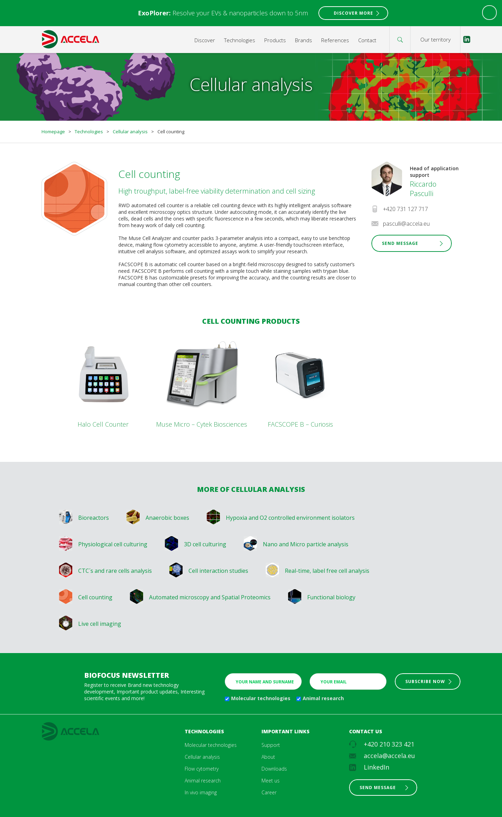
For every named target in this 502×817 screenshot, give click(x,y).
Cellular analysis (130, 131)
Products (275, 40)
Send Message (400, 243)
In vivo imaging (201, 792)
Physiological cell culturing (112, 544)
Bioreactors (93, 518)
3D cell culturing (205, 544)
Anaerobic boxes (167, 518)
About (268, 757)
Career (268, 792)
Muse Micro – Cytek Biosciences (201, 424)
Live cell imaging (99, 624)
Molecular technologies (260, 698)
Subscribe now (425, 681)
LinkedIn (376, 767)
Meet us (270, 780)
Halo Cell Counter (102, 424)
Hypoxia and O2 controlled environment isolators (290, 518)
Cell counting (95, 597)
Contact (367, 40)
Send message (378, 787)
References (335, 40)
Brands (303, 40)
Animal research (323, 698)
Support (270, 745)
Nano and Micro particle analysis (305, 544)
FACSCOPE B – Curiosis (300, 424)
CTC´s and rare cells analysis (115, 571)
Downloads (274, 768)
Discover (204, 40)
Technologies (239, 40)
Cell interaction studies (218, 571)
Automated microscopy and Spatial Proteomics (210, 597)
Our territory (435, 39)
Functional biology (331, 597)
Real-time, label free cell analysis (327, 571)
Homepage (53, 131)
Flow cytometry (202, 768)
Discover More (353, 13)
